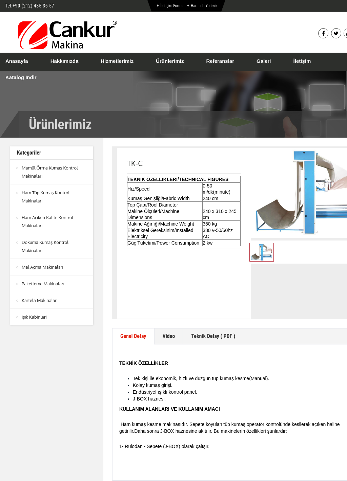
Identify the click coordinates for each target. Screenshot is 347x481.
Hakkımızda (64, 61)
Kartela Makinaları (40, 300)
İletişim (302, 61)
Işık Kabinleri (34, 317)
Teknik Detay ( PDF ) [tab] (213, 288)
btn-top (187, 451)
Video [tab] (168, 288)
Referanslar (220, 61)
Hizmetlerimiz (117, 61)
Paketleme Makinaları (43, 283)
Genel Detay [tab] (133, 288)
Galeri (264, 61)
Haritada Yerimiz (204, 5)
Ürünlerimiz (170, 61)
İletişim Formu (171, 5)
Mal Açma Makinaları (42, 267)
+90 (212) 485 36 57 (33, 5)
